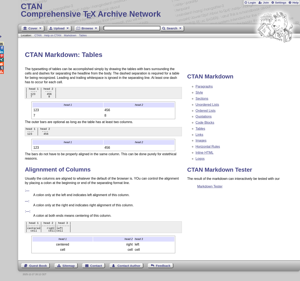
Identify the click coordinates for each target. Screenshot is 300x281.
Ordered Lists (205, 110)
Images (200, 140)
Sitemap (68, 265)
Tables (83, 35)
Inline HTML (204, 152)
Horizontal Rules (207, 146)
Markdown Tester (209, 186)
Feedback (163, 265)
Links (199, 134)
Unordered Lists (207, 104)
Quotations (203, 116)
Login (252, 2)
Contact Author (129, 265)
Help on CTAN (52, 35)
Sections (201, 98)
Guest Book (38, 265)
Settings (280, 2)
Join (266, 2)
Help (295, 2)
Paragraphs (204, 86)
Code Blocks (204, 122)
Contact (96, 265)
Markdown (70, 35)
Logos (200, 158)
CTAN (37, 35)
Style (199, 92)
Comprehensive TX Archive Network (159, 10)
